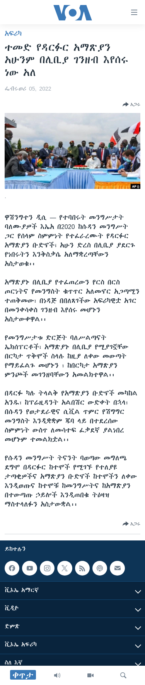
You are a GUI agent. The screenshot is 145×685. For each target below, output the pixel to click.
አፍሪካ (13, 33)
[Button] (131, 104)
